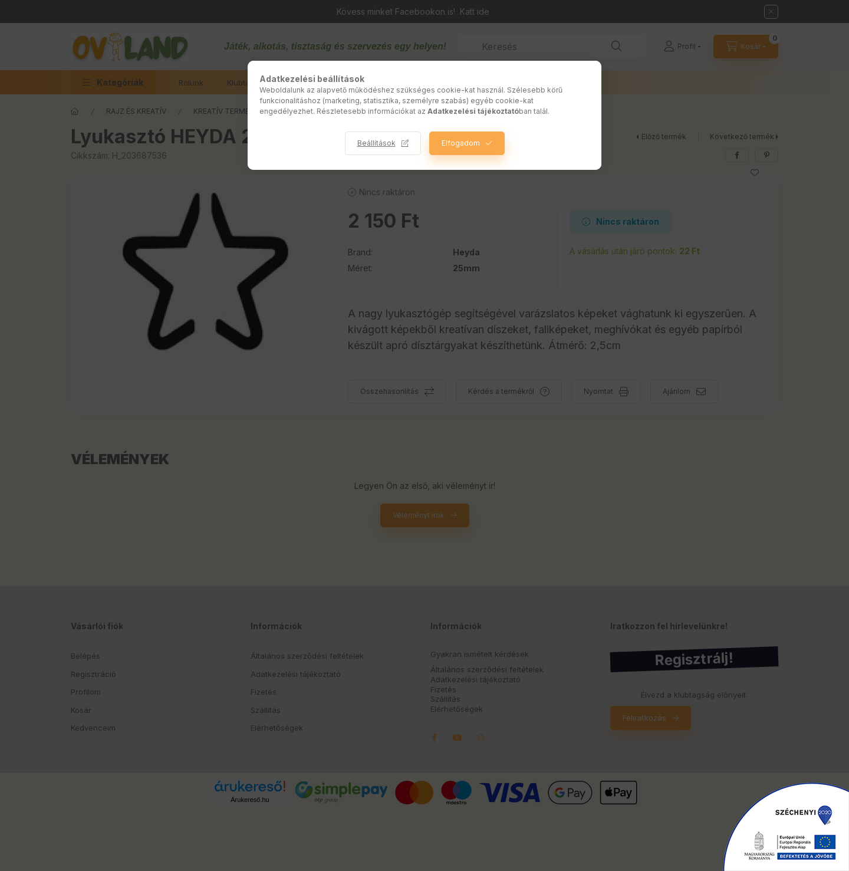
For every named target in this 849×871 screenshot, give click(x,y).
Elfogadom (461, 143)
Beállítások (376, 143)
